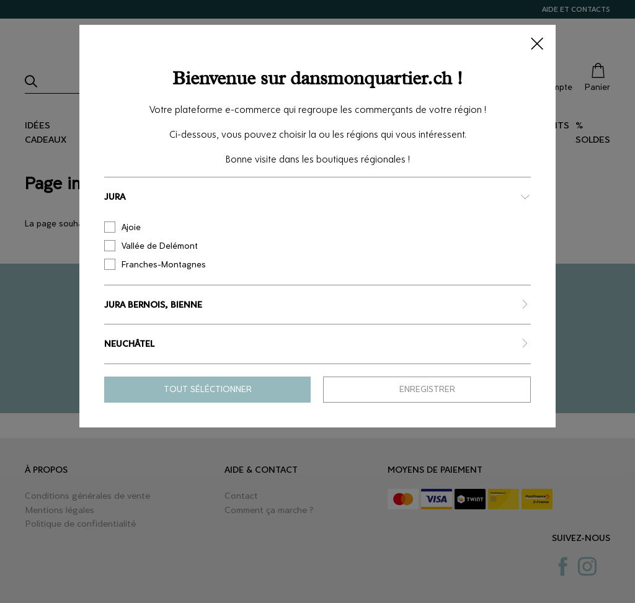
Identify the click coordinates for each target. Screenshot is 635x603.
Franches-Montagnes (155, 264)
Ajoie (122, 227)
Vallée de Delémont (151, 245)
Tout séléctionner (208, 389)
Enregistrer (427, 389)
